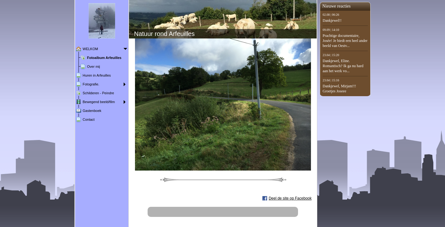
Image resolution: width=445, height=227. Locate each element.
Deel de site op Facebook (290, 198)
